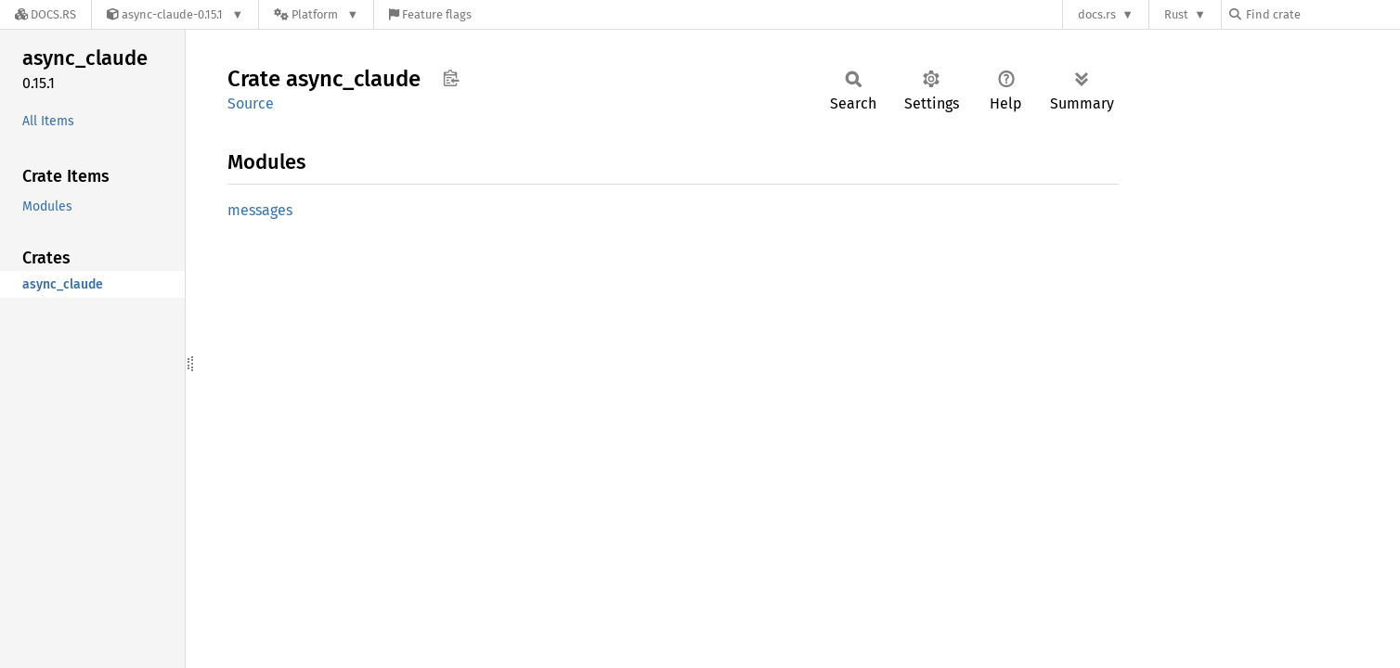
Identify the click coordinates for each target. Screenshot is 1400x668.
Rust (1176, 14)
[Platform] (316, 14)
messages (259, 210)
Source (250, 103)
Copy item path (450, 78)
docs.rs (1097, 14)
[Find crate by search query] (1322, 14)
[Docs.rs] (45, 14)
